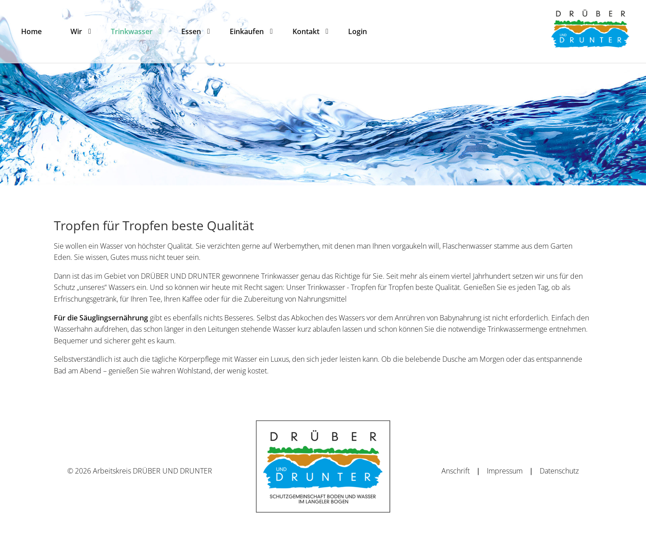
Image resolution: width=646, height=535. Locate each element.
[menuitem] (31, 31)
